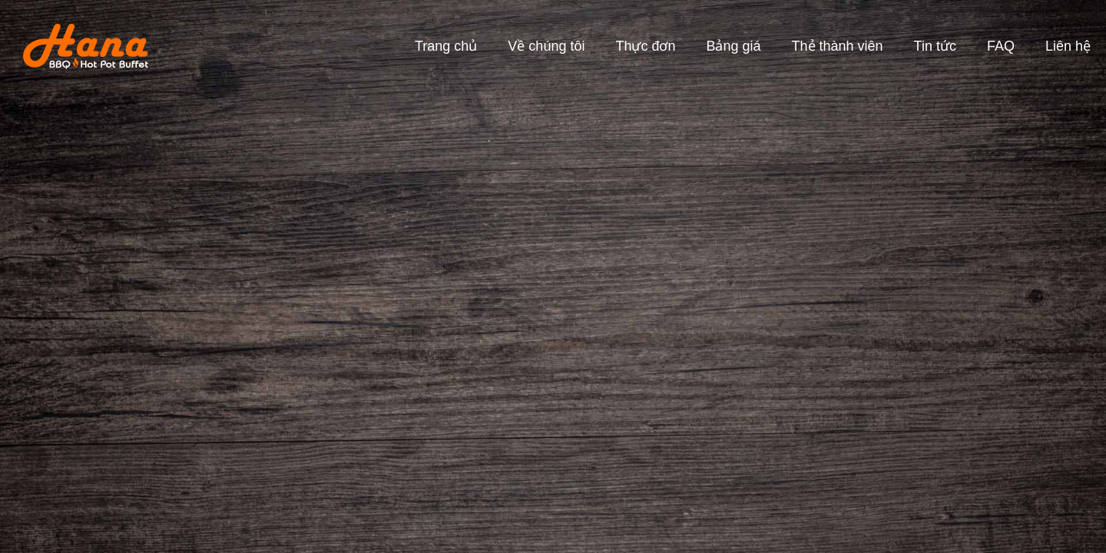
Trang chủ (446, 46)
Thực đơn (645, 46)
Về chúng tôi (546, 46)
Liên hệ (1068, 46)
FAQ (1001, 46)
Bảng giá (733, 46)
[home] (74, 46)
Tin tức (935, 46)
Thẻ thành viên (837, 46)
